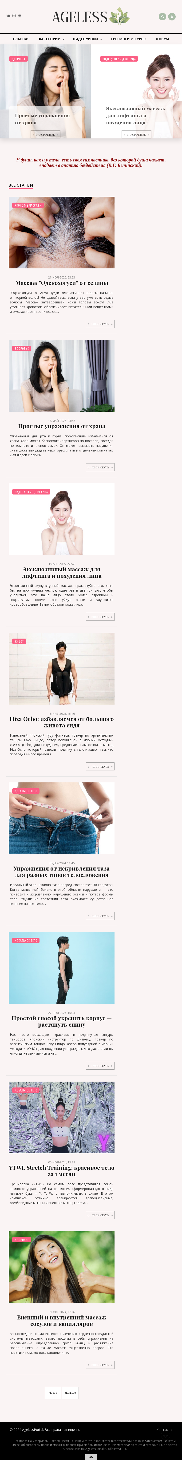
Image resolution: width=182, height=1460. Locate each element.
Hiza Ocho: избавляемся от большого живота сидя (62, 722)
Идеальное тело (26, 791)
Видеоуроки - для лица (119, 59)
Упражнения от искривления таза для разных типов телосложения (62, 871)
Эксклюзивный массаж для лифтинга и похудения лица (136, 115)
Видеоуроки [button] (87, 39)
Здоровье (19, 59)
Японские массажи (28, 205)
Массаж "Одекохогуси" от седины (61, 282)
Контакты (164, 1429)
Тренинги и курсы (128, 39)
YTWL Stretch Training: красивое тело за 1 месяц (62, 1170)
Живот (19, 641)
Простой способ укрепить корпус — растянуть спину (62, 1021)
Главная (21, 39)
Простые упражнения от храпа (61, 426)
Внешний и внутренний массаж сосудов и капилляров (61, 1320)
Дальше (70, 1393)
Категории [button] (52, 39)
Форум (162, 39)
